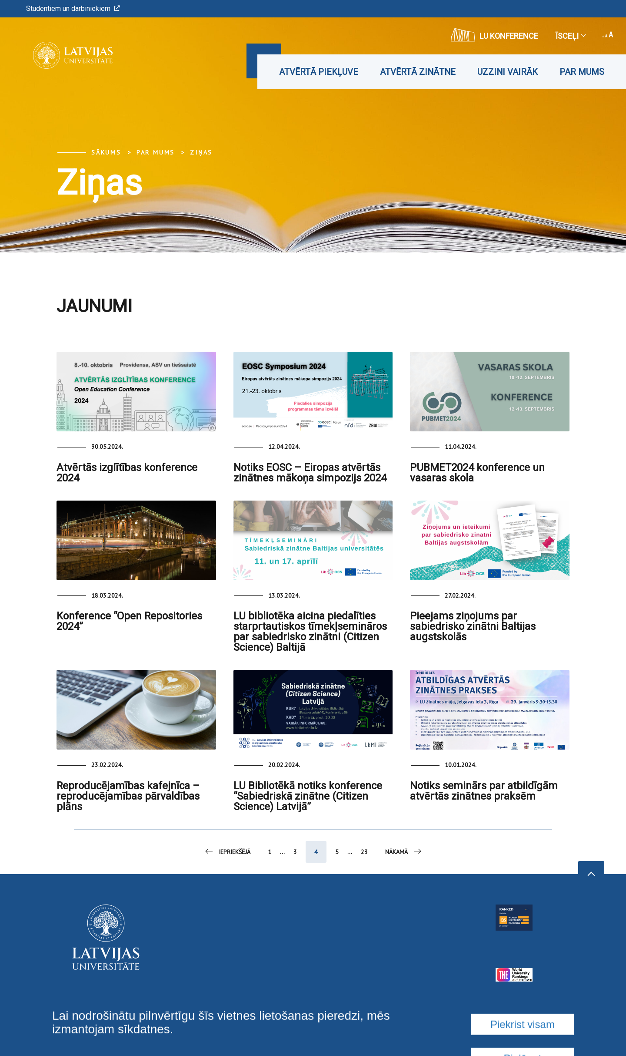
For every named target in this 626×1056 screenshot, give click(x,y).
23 (364, 852)
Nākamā (404, 851)
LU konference (494, 35)
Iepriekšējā (227, 851)
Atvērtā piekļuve (318, 72)
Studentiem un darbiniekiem (73, 8)
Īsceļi (570, 35)
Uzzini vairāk (507, 72)
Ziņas (201, 152)
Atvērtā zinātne (418, 72)
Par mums (581, 72)
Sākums (106, 152)
